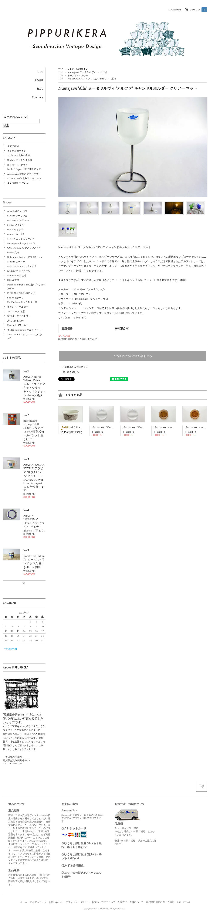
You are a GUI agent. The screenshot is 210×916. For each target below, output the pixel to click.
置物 (113, 78)
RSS (179, 902)
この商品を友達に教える (75, 367)
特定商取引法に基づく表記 (160, 902)
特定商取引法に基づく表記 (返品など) (77, 339)
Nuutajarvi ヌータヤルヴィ (81, 72)
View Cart (198, 9)
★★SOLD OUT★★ (77, 69)
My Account (174, 9)
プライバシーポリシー (77, 902)
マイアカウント (38, 902)
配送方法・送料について (130, 902)
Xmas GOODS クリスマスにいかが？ (87, 78)
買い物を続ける (70, 372)
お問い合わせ (56, 902)
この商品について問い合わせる (132, 356)
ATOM (186, 902)
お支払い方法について (103, 902)
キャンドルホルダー (77, 75)
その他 (104, 72)
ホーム (23, 902)
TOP (60, 69)
